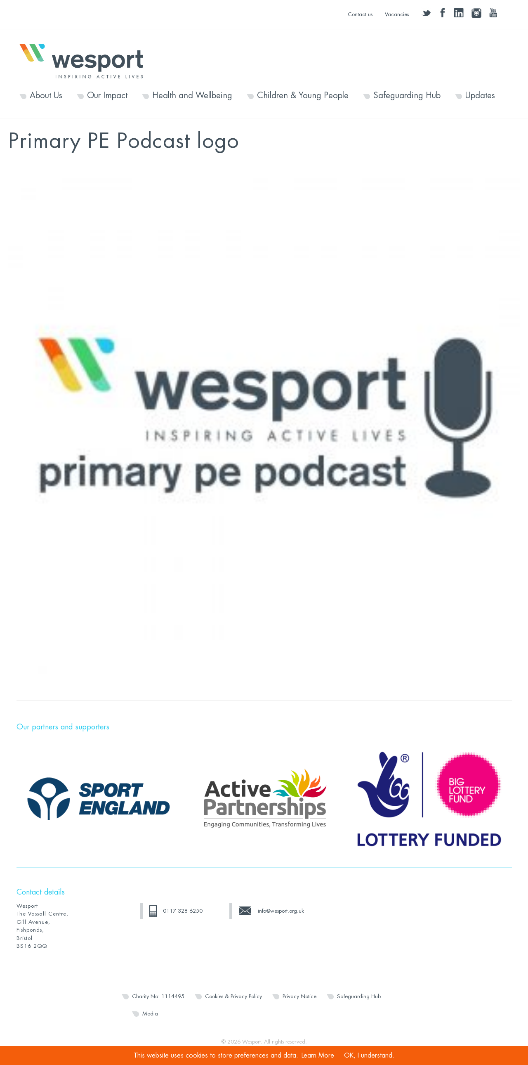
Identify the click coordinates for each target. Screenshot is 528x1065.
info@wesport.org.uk (281, 911)
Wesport (85, 60)
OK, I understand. (369, 1055)
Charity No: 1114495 (158, 996)
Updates (480, 96)
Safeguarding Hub (407, 96)
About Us (46, 96)
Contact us (360, 14)
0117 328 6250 (183, 911)
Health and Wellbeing (192, 96)
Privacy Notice (299, 996)
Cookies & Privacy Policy (233, 996)
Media (150, 1013)
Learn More (318, 1055)
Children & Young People (303, 96)
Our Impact (107, 96)
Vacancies (397, 14)
